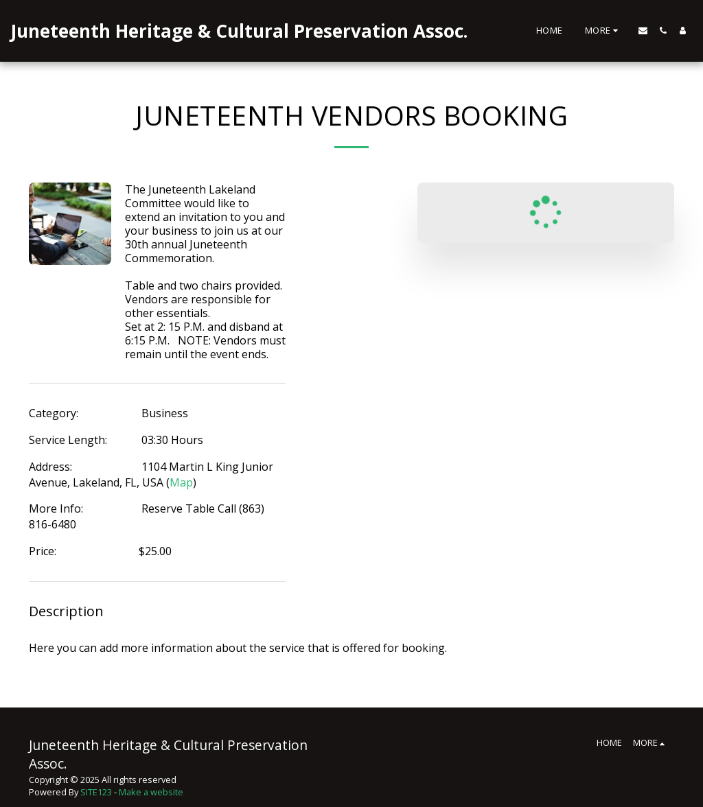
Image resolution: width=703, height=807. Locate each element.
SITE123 (96, 792)
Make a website (151, 792)
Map (181, 482)
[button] (643, 30)
